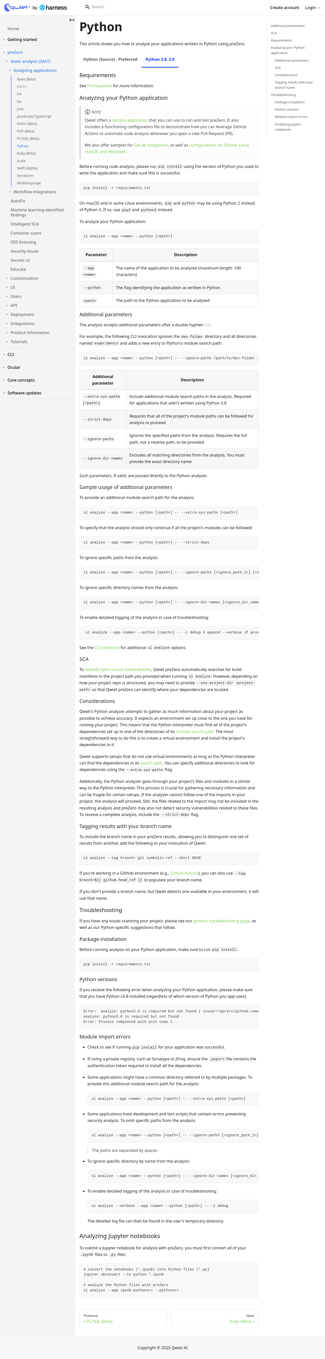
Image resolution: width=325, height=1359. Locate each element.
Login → (313, 7)
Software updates (24, 393)
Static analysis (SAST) (31, 61)
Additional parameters (288, 25)
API (14, 305)
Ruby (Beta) (26, 153)
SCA (274, 33)
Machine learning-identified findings (37, 212)
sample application (130, 120)
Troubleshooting (283, 95)
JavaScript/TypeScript (34, 116)
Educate (18, 269)
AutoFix (18, 201)
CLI (11, 354)
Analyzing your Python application (288, 50)
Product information (30, 332)
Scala (21, 160)
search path (151, 763)
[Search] (152, 7)
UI (13, 287)
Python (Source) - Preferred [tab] (110, 59)
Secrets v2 (20, 260)
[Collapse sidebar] (71, 20)
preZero (15, 52)
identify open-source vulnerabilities (118, 669)
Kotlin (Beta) (27, 123)
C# (19, 94)
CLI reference (107, 647)
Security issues (25, 251)
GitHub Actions (184, 873)
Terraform (25, 175)
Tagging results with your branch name (294, 85)
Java (20, 108)
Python (22, 146)
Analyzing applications (35, 70)
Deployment (22, 314)
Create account (284, 7)
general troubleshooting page (221, 921)
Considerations (286, 75)
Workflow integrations (35, 192)
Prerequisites (99, 85)
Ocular (14, 367)
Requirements (281, 40)
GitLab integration (151, 145)
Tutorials (19, 341)
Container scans (26, 233)
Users (16, 296)
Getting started (22, 39)
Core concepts (21, 380)
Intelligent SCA (25, 224)
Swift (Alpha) (27, 168)
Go (19, 101)
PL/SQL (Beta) (28, 138)
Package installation (290, 102)
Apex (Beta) (26, 79)
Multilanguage (29, 182)
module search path (195, 731)
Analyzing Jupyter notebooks (288, 127)
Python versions (287, 109)
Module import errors (291, 116)
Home (13, 28)
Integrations (22, 323)
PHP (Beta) (25, 131)
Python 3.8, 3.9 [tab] (160, 59)
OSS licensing (23, 242)
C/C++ (22, 86)
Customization (24, 278)
